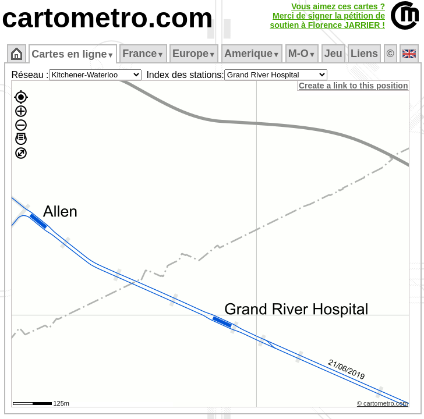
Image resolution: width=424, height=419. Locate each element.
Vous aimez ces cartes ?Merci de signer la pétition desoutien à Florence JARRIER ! (327, 16)
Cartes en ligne (72, 54)
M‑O (302, 53)
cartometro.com (107, 17)
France (143, 53)
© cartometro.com (382, 403)
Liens (364, 53)
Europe (193, 53)
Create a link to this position (353, 85)
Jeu (333, 53)
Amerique (252, 53)
